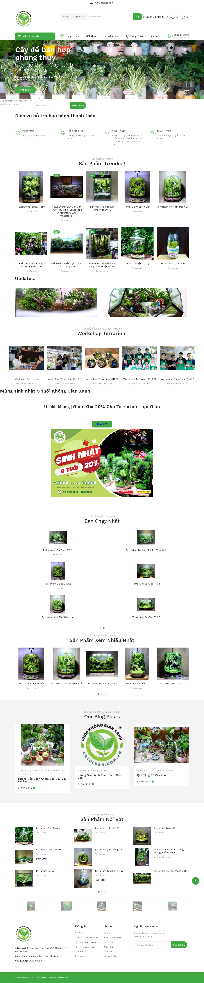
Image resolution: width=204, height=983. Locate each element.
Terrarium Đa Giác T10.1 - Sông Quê (146, 550)
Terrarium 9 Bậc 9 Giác (137, 206)
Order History (111, 956)
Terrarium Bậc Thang (137, 263)
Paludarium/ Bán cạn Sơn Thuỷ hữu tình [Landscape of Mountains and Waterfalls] (66, 211)
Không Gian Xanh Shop (26, 383)
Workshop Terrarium (26, 379)
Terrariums (137, 211)
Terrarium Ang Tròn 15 (48, 849)
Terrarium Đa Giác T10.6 (146, 617)
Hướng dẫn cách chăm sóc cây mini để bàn (42, 780)
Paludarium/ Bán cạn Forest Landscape (31, 265)
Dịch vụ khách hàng (86, 942)
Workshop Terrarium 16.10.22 (177, 379)
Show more (25, 788)
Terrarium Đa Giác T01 (137, 683)
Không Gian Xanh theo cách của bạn (99, 776)
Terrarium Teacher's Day (109, 871)
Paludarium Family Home (31, 206)
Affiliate (108, 942)
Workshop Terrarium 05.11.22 (64, 379)
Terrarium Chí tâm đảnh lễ (173, 206)
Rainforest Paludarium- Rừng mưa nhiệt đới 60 (102, 265)
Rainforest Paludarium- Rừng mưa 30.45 (102, 208)
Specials (108, 947)
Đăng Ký (147, 17)
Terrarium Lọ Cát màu (172, 263)
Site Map (79, 956)
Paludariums (31, 211)
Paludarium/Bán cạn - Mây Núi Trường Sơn (66, 265)
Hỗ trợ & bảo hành (85, 947)
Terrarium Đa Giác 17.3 (173, 683)
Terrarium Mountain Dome (102, 683)
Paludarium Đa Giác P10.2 (57, 550)
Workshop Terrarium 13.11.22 (102, 379)
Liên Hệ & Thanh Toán (86, 937)
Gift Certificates (112, 937)
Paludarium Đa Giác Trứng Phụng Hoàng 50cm (169, 851)
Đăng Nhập (161, 17)
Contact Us (80, 951)
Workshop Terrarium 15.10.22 (139, 379)
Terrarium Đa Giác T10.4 (146, 583)
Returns (108, 951)
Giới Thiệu (80, 933)
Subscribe (78, 105)
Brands (108, 933)
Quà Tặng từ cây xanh (152, 775)
